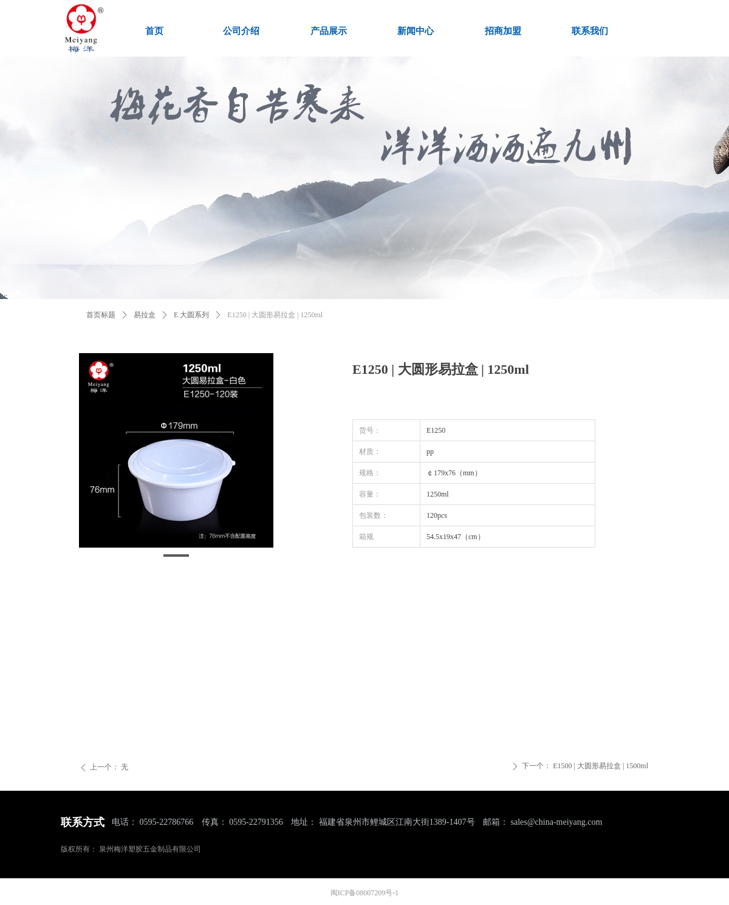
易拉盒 (145, 315)
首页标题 (100, 315)
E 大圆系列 (191, 315)
